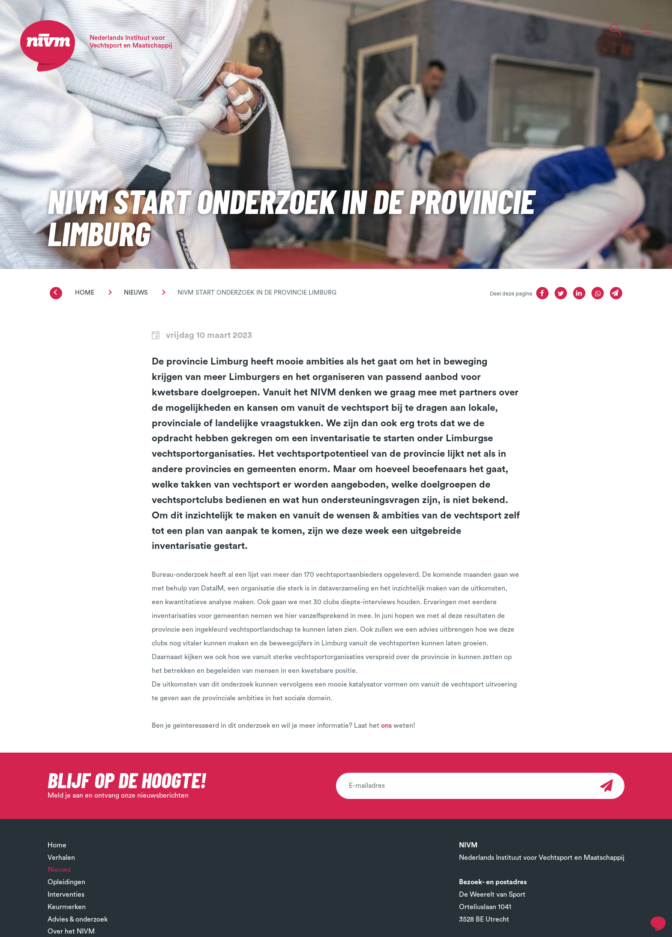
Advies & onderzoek (78, 919)
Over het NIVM (71, 931)
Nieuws (136, 292)
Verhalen (61, 857)
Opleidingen (66, 882)
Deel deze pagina (511, 293)
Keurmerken (67, 907)
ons (387, 725)
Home (84, 292)
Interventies (66, 894)
